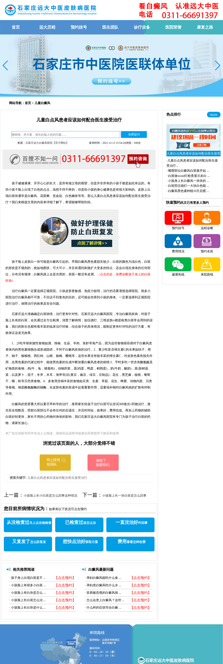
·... (187, 170)
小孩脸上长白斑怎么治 (26, 600)
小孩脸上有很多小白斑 (26, 585)
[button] (5, 66)
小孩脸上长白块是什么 (26, 607)
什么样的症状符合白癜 (102, 607)
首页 (28, 103)
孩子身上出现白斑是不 (26, 578)
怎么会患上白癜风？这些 (104, 600)
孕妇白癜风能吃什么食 (102, 578)
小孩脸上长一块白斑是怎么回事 (124, 495)
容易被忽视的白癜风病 (102, 592)
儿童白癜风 (42, 103)
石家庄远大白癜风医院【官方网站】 (47, 142)
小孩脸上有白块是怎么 (26, 592)
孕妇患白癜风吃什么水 (102, 585)
